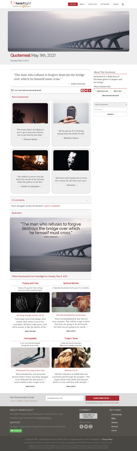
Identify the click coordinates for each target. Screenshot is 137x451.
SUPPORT (15, 422)
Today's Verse (71, 338)
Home (114, 430)
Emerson (71, 185)
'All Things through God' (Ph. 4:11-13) (30, 315)
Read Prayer (30, 331)
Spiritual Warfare (71, 283)
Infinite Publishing (43, 418)
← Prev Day (101, 91)
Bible (82, 4)
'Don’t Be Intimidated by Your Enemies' (71, 315)
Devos (73, 4)
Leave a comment (52, 206)
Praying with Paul (30, 283)
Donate (16, 431)
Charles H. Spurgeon (30, 186)
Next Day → (118, 91)
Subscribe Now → (102, 398)
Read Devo (71, 331)
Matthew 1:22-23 (71, 370)
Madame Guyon (71, 138)
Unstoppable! (30, 338)
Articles (92, 4)
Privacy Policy (114, 403)
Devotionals (116, 414)
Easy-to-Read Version (69, 443)
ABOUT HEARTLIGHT (22, 409)
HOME (115, 4)
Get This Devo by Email (26, 90)
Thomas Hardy (30, 139)
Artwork (105, 4)
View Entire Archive (110, 96)
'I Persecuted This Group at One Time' (30, 370)
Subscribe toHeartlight (88, 416)
